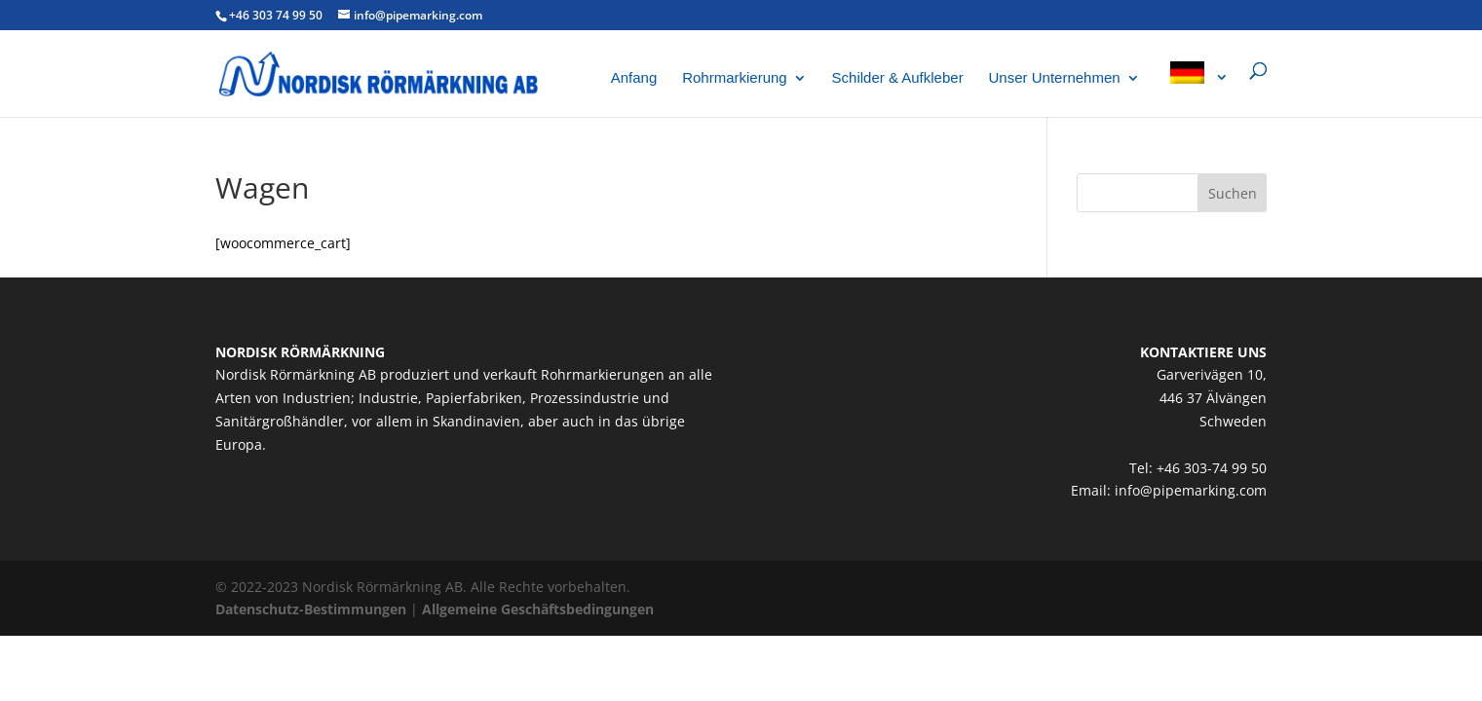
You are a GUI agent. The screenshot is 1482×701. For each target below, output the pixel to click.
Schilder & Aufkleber (898, 78)
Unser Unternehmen (1055, 78)
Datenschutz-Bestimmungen (310, 609)
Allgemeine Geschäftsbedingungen (538, 609)
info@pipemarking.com (1191, 490)
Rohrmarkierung (734, 78)
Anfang (634, 78)
